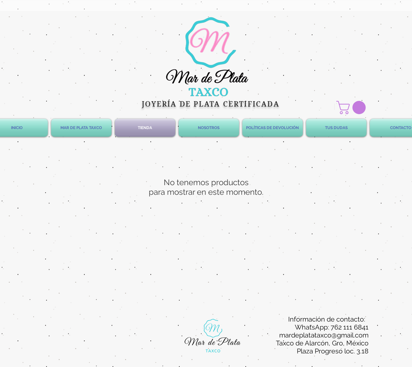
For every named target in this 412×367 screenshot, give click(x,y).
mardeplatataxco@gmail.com (324, 335)
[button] (352, 107)
